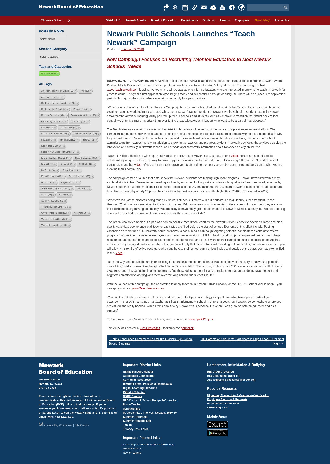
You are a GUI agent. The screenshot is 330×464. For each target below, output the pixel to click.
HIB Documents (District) (223, 375)
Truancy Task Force (135, 429)
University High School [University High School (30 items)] (54, 213)
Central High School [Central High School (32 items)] (53, 121)
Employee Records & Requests (227, 399)
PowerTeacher (132, 404)
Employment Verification (223, 403)
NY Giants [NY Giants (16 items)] (48, 170)
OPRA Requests (217, 407)
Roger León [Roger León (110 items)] (69, 182)
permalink (187, 328)
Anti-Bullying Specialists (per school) (231, 379)
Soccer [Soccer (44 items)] (82, 188)
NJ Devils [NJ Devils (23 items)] (85, 164)
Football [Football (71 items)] (47, 140)
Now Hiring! (262, 20)
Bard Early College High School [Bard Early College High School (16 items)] (58, 103)
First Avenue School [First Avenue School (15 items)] (85, 134)
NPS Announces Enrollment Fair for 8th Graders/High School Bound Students (150, 341)
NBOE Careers (132, 396)
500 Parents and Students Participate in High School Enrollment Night (242, 341)
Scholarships (131, 408)
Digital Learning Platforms (140, 388)
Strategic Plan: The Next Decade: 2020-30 (150, 412)
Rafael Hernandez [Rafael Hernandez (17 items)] (79, 176)
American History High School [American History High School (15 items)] (57, 91)
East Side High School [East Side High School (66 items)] (54, 134)
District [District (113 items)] (47, 127)
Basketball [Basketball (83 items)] (80, 109)
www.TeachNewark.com (122, 89)
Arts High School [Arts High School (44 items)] (51, 97)
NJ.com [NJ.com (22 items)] (66, 164)
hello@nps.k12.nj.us (60, 416)
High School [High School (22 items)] (68, 140)
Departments (189, 20)
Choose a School (56, 21)
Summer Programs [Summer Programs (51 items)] (52, 201)
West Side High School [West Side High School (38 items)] (54, 225)
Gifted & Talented (134, 392)
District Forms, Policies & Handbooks (147, 384)
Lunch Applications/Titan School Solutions (148, 444)
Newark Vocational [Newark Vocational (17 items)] (86, 158)
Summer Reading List (137, 420)
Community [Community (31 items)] (79, 121)
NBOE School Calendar (138, 371)
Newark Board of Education (71, 7)
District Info (113, 20)
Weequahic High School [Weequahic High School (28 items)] (54, 219)
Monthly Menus (132, 448)
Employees (242, 20)
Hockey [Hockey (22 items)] (88, 140)
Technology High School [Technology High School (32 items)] (54, 207)
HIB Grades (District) (220, 371)
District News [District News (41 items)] (68, 127)
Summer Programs (135, 416)
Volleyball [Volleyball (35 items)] (80, 213)
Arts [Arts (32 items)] (85, 91)
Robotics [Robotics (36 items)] (47, 182)
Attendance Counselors (138, 375)
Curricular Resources (137, 379)
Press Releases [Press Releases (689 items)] (51, 176)
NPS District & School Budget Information (150, 400)
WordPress (65, 425)
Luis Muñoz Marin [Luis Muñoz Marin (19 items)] (51, 146)
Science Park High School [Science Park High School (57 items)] (55, 188)
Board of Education (163, 20)
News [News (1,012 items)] (47, 164)
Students (209, 20)
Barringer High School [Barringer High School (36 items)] (53, 109)
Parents (225, 20)
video (234, 156)
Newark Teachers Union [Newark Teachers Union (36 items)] (54, 158)
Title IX (127, 425)
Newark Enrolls (136, 20)
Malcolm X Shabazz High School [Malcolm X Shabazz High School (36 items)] (58, 152)
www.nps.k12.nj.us (200, 319)
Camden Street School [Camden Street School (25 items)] (83, 115)
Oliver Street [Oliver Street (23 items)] (70, 170)
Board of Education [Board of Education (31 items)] (52, 115)
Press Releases (150, 328)
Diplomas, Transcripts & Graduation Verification (238, 395)
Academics (282, 20)
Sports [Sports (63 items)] (46, 195)
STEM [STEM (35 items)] (64, 195)
